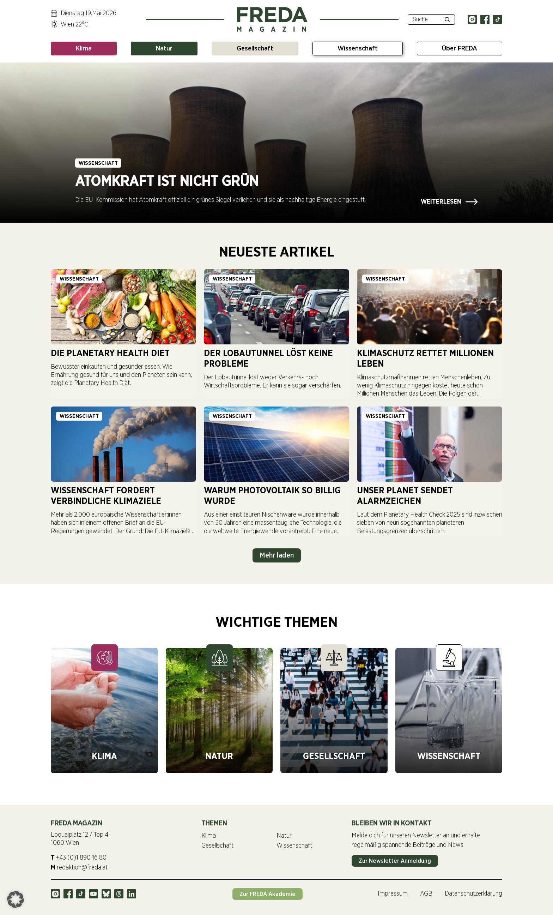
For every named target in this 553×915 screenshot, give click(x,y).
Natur (164, 48)
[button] (15, 899)
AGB (426, 894)
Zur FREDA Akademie (272, 894)
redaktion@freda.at (79, 867)
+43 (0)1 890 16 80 (79, 857)
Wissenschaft (358, 48)
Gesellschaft (255, 48)
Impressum (393, 894)
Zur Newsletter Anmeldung (395, 860)
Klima (84, 48)
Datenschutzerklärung (473, 894)
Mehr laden (277, 555)
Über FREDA (459, 48)
